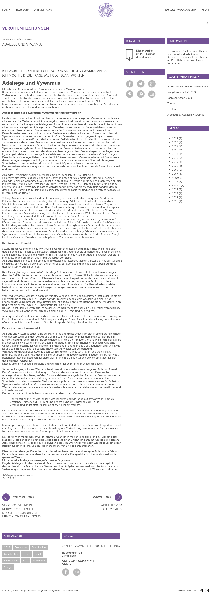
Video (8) (177, 177)
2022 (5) (177, 189)
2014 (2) (177, 138)
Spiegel (8, 567)
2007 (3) (177, 173)
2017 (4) (177, 154)
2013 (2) (177, 142)
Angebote (22, 10)
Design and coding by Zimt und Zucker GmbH (57, 590)
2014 (7, 547)
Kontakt (181, 590)
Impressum (191, 590)
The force (172, 103)
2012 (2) (177, 146)
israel (38, 554)
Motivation (39, 560)
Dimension (21, 547)
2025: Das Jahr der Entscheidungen (187, 86)
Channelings (43, 10)
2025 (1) (177, 201)
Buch (205, 10)
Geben (26, 554)
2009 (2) (177, 169)
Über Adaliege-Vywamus (179, 10)
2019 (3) (177, 162)
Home (6, 10)
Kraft (25, 560)
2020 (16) (177, 165)
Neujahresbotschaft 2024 (181, 92)
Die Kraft (172, 109)
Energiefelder (39, 547)
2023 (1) (177, 193)
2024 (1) (177, 197)
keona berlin (11, 560)
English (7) (178, 185)
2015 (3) (177, 150)
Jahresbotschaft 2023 (179, 97)
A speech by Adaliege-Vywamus (185, 114)
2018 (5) (177, 158)
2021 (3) (177, 181)
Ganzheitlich (11, 554)
